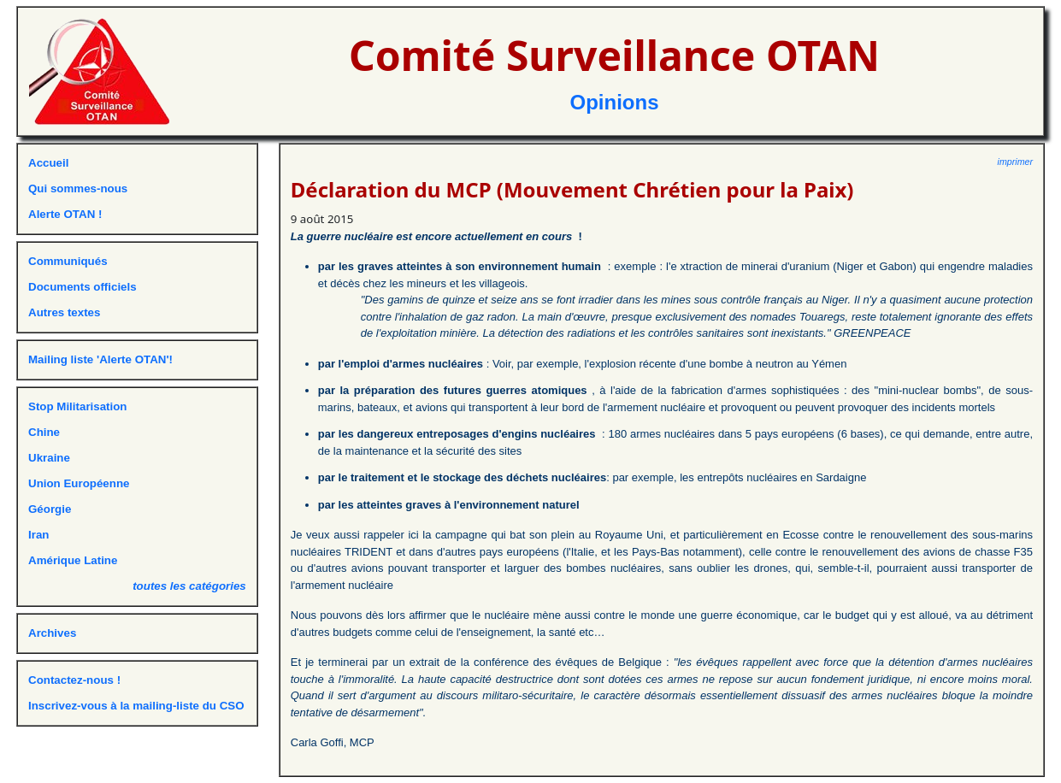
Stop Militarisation (77, 406)
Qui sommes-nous (77, 188)
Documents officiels (82, 286)
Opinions (614, 102)
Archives (52, 633)
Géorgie (49, 509)
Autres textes (64, 312)
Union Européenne (78, 483)
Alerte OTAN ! (65, 214)
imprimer (1015, 161)
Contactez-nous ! (74, 680)
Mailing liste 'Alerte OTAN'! (100, 359)
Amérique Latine (72, 560)
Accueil (48, 162)
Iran (38, 534)
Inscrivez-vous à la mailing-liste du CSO (136, 705)
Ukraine (49, 457)
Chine (44, 432)
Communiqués (68, 261)
